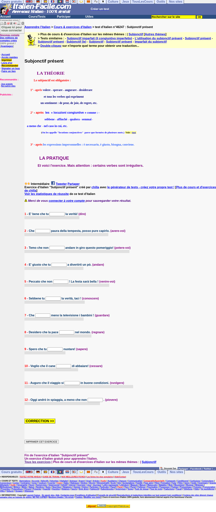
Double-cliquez (51, 45)
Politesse (141, 487)
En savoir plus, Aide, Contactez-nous (58, 495)
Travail (179, 489)
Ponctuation (152, 487)
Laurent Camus (33, 495)
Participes (94, 487)
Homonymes (41, 485)
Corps (34, 483)
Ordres (85, 487)
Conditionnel (183, 481)
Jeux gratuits (7, 84)
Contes (16, 483)
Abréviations (25, 481)
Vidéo (196, 489)
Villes (2, 491)
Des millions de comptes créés (9, 38)
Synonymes (120, 489)
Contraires (25, 483)
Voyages (19, 491)
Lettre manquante (110, 485)
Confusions (195, 481)
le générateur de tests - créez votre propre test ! (140, 187)
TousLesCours (143, 472)
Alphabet (64, 481)
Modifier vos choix (92, 497)
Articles (96, 481)
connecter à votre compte (67, 200)
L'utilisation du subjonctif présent (158, 38)
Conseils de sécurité (107, 495)
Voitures (10, 491)
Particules (104, 487)
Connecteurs (5, 483)
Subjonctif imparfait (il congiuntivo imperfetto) (99, 38)
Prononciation (209, 487)
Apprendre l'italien (37, 27)
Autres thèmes (155, 34)
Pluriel (133, 487)
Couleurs (42, 483)
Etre (119, 483)
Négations (67, 487)
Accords (35, 481)
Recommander (9, 65)
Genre (187, 483)
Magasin (134, 485)
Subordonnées (107, 489)
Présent (27, 489)
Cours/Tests (37, 16)
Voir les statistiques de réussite (46, 193)
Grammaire (203, 483)
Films (157, 483)
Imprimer (6, 60)
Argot (88, 481)
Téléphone (188, 489)
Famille (139, 483)
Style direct (84, 489)
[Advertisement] (11, 114)
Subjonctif (135, 34)
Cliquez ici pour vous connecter (11, 28)
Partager (74, 183)
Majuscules (152, 485)
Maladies (163, 485)
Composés (171, 481)
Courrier (51, 483)
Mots (170, 485)
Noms (48, 487)
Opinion (76, 487)
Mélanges (199, 485)
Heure (31, 485)
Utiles (89, 16)
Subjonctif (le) (76, 41)
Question (56, 489)
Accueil (5, 16)
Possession (164, 487)
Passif (113, 487)
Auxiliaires (112, 481)
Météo (24, 487)
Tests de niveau (142, 489)
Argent (82, 481)
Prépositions (17, 489)
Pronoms (197, 487)
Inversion (81, 485)
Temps (130, 489)
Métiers (17, 487)
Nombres (40, 487)
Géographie (22, 485)
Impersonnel (54, 485)
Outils (162, 472)
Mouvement (179, 485)
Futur (174, 483)
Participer (64, 16)
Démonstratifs (103, 483)
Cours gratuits (11, 472)
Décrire (92, 483)
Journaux (97, 485)
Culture (113, 472)
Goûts (194, 483)
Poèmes (174, 487)
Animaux (73, 481)
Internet (72, 485)
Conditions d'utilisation (86, 495)
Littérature (124, 485)
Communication (135, 481)
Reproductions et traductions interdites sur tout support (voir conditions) (149, 495)
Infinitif (64, 485)
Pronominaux (186, 487)
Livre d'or (6, 62)
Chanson (123, 481)
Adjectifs (45, 481)
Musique (190, 485)
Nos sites (176, 472)
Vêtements (29, 491)
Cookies (79, 497)
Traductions (169, 489)
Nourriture (56, 487)
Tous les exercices (37, 462)
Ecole (113, 483)
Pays (126, 487)
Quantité (46, 489)
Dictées (84, 483)
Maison (142, 485)
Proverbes (5, 489)
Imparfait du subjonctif (151, 41)
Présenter (37, 489)
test (134, 132)
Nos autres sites (8, 86)
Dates (66, 483)
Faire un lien (8, 71)
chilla (95, 187)
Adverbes (54, 481)
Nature (31, 487)
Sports (74, 489)
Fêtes (180, 483)
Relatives (66, 489)
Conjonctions (208, 481)
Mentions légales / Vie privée (61, 497)
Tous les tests (156, 489)
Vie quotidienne (207, 489)
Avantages (7, 46)
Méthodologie (6, 487)
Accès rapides (9, 57)
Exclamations (128, 483)
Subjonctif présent (198, 38)
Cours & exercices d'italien (73, 27)
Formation (165, 483)
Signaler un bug (10, 68)
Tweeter (61, 183)
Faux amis (148, 483)
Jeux (125, 472)
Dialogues (74, 483)
